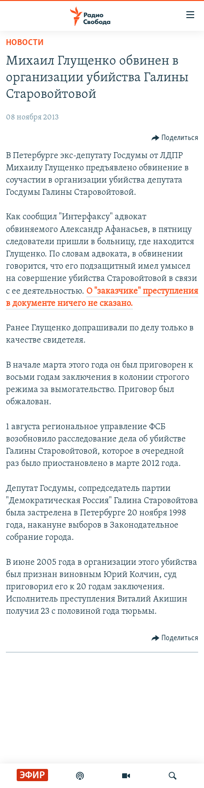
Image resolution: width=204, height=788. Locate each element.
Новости (25, 42)
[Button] (175, 138)
